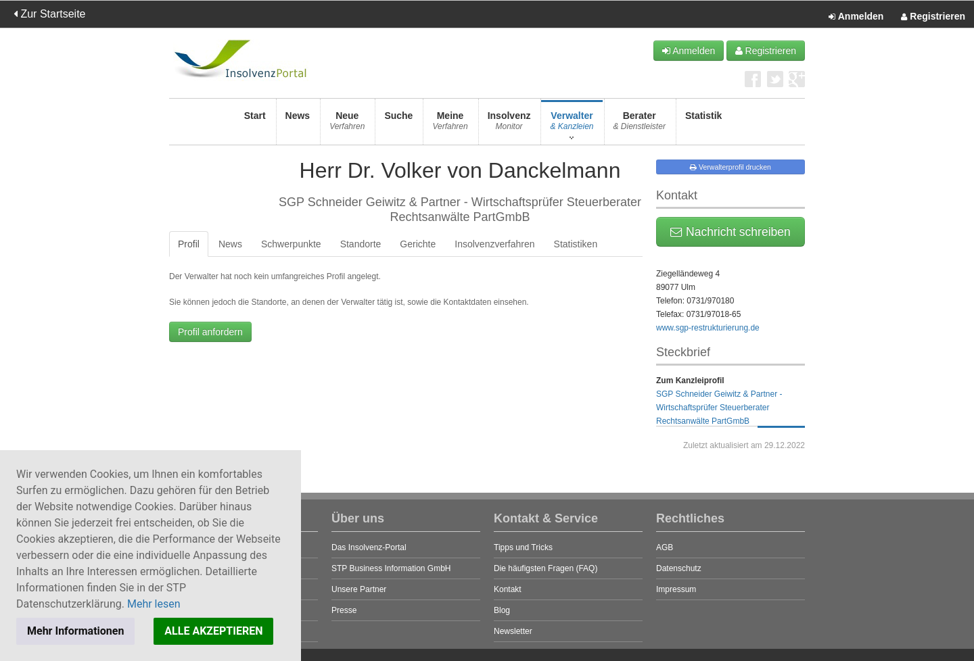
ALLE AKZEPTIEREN (213, 631)
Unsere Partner (358, 589)
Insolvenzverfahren (494, 244)
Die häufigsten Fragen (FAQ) (545, 568)
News (297, 124)
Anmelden (856, 17)
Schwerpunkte (291, 244)
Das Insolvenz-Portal (369, 547)
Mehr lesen (154, 603)
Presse (343, 610)
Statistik (703, 124)
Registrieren (933, 17)
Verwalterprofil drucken (730, 167)
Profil (189, 244)
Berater (639, 124)
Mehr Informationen (75, 631)
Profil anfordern (210, 331)
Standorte (360, 244)
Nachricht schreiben (730, 232)
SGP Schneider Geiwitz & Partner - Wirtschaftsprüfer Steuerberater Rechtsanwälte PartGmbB (719, 407)
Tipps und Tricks (523, 547)
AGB (664, 547)
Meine (449, 124)
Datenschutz (678, 568)
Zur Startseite (49, 14)
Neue (347, 124)
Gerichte (418, 244)
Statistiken (576, 244)
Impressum (676, 589)
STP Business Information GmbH (391, 568)
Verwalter (571, 124)
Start (255, 124)
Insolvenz (509, 124)
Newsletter (513, 631)
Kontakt (507, 589)
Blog (502, 610)
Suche (398, 124)
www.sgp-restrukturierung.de (708, 328)
